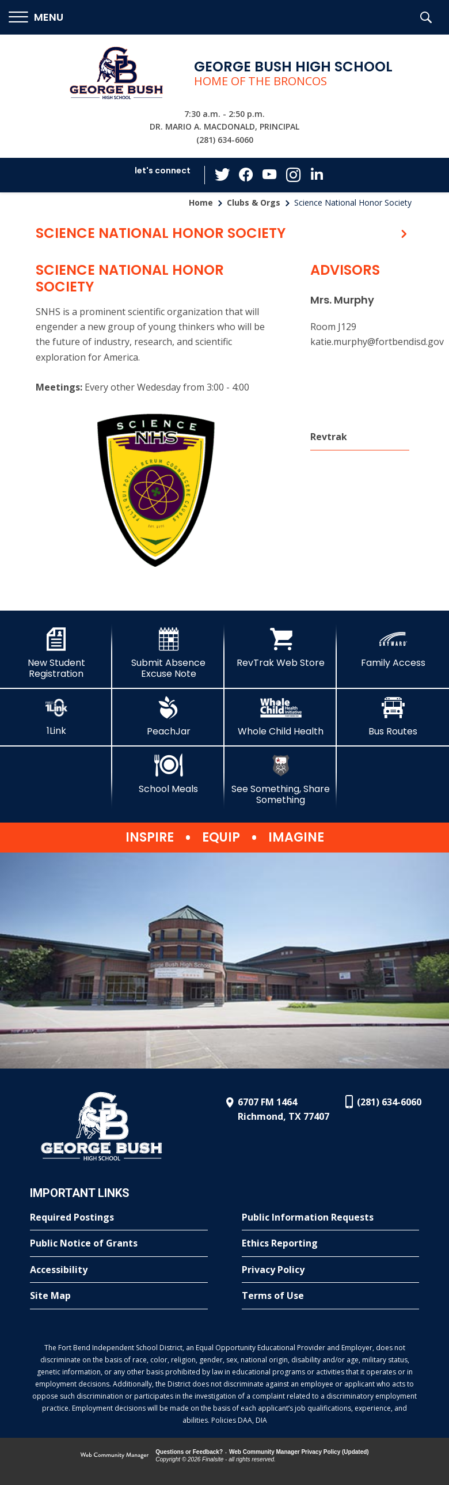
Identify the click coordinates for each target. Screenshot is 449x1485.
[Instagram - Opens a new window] (293, 175)
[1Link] (56, 716)
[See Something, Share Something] (280, 779)
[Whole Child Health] (280, 716)
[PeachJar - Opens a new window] (168, 716)
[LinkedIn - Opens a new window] (316, 174)
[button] (36, 17)
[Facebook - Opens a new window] (246, 175)
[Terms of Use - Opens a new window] (331, 1296)
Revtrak (328, 436)
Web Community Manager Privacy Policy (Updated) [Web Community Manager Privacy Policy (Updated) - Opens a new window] (299, 1452)
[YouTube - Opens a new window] (269, 174)
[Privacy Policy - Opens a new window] (331, 1270)
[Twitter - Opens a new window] (223, 174)
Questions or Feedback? (189, 1452)
